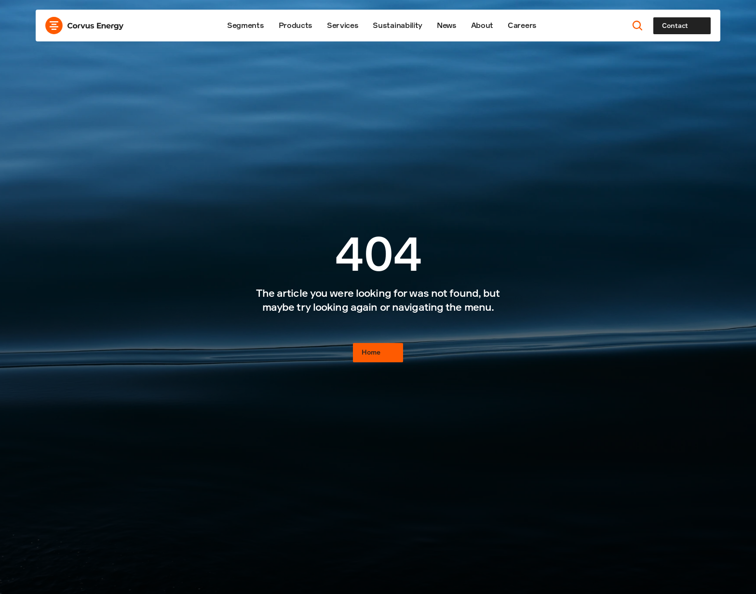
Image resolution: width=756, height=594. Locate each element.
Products (295, 25)
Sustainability (397, 25)
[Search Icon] (638, 26)
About (482, 25)
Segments (245, 25)
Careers (522, 25)
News (447, 25)
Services (342, 25)
